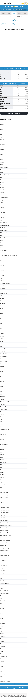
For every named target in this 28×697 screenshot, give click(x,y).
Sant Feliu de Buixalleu (4, 507)
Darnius (1, 258)
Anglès (1, 137)
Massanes (2, 366)
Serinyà (1, 568)
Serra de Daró (3, 570)
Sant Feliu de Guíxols (4, 510)
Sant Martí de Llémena (4, 542)
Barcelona (7, 684)
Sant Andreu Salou (4, 497)
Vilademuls (2, 646)
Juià (1, 328)
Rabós (1, 457)
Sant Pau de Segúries (4, 555)
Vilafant (1, 651)
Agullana (2, 121)
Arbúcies (2, 139)
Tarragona (21, 687)
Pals (1, 411)
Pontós (1, 437)
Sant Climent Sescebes (5, 505)
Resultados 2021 (20, 9)
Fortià (1, 295)
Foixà (1, 280)
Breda (1, 184)
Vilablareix (2, 638)
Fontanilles (2, 285)
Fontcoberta (2, 288)
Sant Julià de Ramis (4, 537)
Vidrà (1, 631)
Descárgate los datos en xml (14, 113)
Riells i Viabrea (3, 464)
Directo (3, 9)
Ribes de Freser (3, 462)
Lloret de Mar (3, 348)
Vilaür (1, 671)
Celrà (1, 235)
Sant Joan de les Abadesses (6, 525)
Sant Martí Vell (3, 545)
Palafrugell (2, 396)
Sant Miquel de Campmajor (5, 548)
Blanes (1, 172)
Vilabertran (2, 636)
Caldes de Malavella (4, 197)
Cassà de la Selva (3, 222)
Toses (1, 598)
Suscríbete (21, 3)
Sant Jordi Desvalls (4, 532)
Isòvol (1, 321)
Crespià (1, 252)
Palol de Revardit (3, 409)
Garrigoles (2, 300)
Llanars (1, 338)
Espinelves (2, 265)
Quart (1, 452)
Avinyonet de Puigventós (5, 147)
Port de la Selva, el (4, 444)
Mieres (1, 371)
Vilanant (1, 666)
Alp (0, 131)
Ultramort (2, 608)
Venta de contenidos (11, 695)
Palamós (2, 399)
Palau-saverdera (3, 406)
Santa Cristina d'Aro (4, 492)
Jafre (1, 323)
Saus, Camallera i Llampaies (6, 563)
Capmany (2, 220)
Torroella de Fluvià (4, 590)
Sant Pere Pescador (4, 558)
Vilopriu (1, 676)
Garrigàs (2, 298)
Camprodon (2, 212)
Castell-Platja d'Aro (4, 230)
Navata (1, 384)
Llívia (1, 346)
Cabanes (2, 192)
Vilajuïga (2, 653)
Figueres (2, 275)
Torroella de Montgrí (4, 593)
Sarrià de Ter (3, 560)
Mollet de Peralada (4, 374)
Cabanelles (2, 189)
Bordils (1, 179)
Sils (0, 575)
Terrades (2, 585)
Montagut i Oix (3, 379)
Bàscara (2, 152)
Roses (1, 479)
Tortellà (1, 595)
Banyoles (2, 149)
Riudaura (2, 472)
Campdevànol (3, 205)
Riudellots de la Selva (4, 474)
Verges (1, 628)
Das (1, 260)
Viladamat (2, 641)
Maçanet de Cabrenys (4, 353)
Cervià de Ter (3, 237)
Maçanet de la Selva (4, 356)
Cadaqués (2, 194)
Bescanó (2, 162)
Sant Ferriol (2, 515)
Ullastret (2, 606)
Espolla (1, 268)
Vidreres (2, 633)
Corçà (1, 247)
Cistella (1, 240)
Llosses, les (2, 351)
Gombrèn (2, 310)
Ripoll (1, 467)
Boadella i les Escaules (4, 174)
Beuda (1, 164)
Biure (1, 169)
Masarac (2, 363)
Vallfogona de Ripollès (4, 621)
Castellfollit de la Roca (4, 225)
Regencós (2, 459)
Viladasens (2, 643)
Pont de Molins (3, 434)
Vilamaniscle (2, 664)
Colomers (2, 245)
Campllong (2, 210)
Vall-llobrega (2, 623)
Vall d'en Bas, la (3, 618)
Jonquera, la (2, 326)
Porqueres (2, 439)
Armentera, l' (2, 144)
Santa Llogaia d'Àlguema (5, 495)
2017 (9, 13)
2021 (3, 13)
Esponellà (2, 270)
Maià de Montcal (3, 361)
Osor (1, 394)
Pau (1, 419)
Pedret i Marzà (3, 421)
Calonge (1, 200)
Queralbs (2, 454)
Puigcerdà (2, 449)
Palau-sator (2, 404)
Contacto (4, 695)
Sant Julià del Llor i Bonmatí (6, 535)
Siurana (1, 578)
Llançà (1, 341)
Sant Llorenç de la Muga (5, 540)
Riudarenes (2, 469)
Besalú (1, 159)
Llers (1, 343)
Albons (1, 129)
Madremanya (3, 358)
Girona (1, 308)
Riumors (2, 477)
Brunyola (2, 187)
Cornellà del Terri (3, 250)
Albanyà (1, 126)
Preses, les (2, 447)
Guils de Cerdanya (4, 316)
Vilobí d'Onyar (3, 674)
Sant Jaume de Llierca (4, 522)
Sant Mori (2, 553)
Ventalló (1, 626)
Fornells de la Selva (4, 293)
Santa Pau (2, 502)
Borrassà (2, 182)
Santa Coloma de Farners (5, 490)
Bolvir (1, 177)
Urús (1, 611)
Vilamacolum (3, 658)
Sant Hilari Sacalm (4, 520)
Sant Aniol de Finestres (5, 500)
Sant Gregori (2, 517)
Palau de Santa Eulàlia (4, 401)
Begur (1, 154)
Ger (0, 305)
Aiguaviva (2, 124)
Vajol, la (1, 613)
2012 (19, 13)
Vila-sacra (2, 669)
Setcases (2, 573)
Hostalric (2, 318)
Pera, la (1, 424)
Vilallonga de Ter (3, 656)
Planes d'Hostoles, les (4, 429)
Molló (1, 376)
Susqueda (2, 580)
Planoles (2, 432)
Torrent (1, 588)
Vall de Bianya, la (3, 616)
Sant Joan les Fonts (4, 530)
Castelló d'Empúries (4, 227)
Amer (1, 134)
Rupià (1, 482)
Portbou (1, 442)
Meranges (2, 368)
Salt (1, 487)
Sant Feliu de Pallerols (4, 512)
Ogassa (1, 386)
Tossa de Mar (3, 600)
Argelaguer (2, 142)
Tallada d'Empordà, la (4, 583)
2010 (25, 13)
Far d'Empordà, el (3, 273)
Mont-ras (2, 381)
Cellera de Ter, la (3, 232)
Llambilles (2, 336)
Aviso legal (22, 695)
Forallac (1, 290)
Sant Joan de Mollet (4, 527)
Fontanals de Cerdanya (5, 283)
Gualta (1, 313)
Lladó (1, 331)
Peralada (2, 426)
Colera (1, 242)
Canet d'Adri (2, 215)
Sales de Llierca (3, 484)
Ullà (1, 603)
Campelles (2, 207)
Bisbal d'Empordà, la (4, 167)
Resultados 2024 (10, 9)
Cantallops (2, 217)
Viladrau (2, 648)
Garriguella (2, 303)
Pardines (2, 414)
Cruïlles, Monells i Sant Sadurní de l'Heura (8, 255)
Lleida (6, 687)
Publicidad (17, 695)
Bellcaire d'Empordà (4, 157)
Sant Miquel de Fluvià (4, 550)
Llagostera (2, 333)
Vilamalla (2, 661)
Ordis (1, 391)
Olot (1, 389)
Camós (1, 202)
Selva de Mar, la (3, 565)
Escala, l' (2, 263)
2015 (14, 13)
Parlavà (1, 416)
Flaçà (1, 278)
